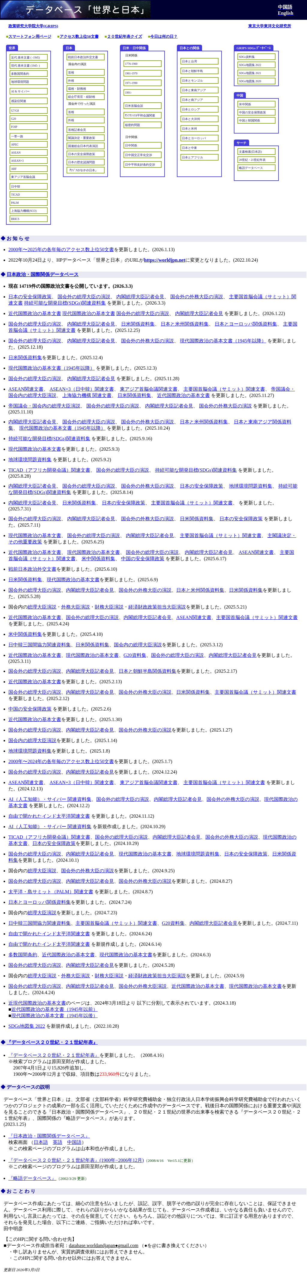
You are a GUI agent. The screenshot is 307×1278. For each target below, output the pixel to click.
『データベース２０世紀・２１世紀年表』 (52, 1042)
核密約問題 (132, 125)
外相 (71, 80)
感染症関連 (18, 101)
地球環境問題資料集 (30, 459)
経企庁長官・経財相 (81, 96)
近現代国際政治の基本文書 (37, 1003)
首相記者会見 (77, 129)
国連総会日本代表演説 (83, 146)
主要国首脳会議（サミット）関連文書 (224, 389)
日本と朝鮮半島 (192, 71)
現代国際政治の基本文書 (88, 313)
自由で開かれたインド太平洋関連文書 (49, 816)
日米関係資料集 (138, 323)
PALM (15, 202)
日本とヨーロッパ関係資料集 (246, 323)
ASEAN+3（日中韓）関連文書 (81, 389)
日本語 (41, 1142)
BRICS (15, 219)
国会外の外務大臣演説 (143, 986)
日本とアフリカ (192, 157)
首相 (71, 72)
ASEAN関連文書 (25, 389)
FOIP (14, 126)
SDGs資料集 (247, 57)
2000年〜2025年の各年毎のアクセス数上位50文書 (61, 249)
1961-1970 (131, 73)
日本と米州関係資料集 (185, 323)
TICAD (15, 194)
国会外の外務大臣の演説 (196, 296)
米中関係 (245, 104)
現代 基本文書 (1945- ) (25, 65)
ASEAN (16, 152)
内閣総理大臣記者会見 (140, 296)
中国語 (74, 1142)
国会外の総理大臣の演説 (84, 296)
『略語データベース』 (32, 1178)
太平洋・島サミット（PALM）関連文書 (50, 891)
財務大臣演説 (109, 606)
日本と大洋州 (191, 119)
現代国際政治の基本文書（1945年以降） (223, 340)
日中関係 (131, 145)
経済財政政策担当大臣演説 (157, 606)
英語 (57, 1142)
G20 (13, 118)
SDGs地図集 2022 (250, 65)
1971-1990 (131, 83)
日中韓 (15, 186)
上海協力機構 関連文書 (87, 395)
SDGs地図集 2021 (250, 73)
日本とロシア (191, 109)
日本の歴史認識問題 (81, 162)
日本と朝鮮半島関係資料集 (147, 671)
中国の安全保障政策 (252, 112)
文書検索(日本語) (250, 151)
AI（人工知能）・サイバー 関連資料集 (49, 799)
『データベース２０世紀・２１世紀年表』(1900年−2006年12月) (76, 1160)
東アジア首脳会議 (23, 177)
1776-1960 (131, 63)
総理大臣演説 (42, 606)
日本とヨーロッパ (194, 138)
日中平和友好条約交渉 (140, 164)
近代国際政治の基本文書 (34, 313)
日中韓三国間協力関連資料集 (39, 644)
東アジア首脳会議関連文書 (148, 389)
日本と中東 (189, 147)
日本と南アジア (192, 99)
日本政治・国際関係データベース (43, 274)
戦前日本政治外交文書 (83, 57)
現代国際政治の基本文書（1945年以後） (54, 1015)
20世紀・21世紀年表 (252, 159)
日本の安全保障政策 (81, 154)
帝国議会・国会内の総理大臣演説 (44, 405)
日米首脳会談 (134, 105)
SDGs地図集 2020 (250, 81)
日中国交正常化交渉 (138, 155)
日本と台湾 (189, 61)
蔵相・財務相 (77, 88)
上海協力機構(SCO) (24, 210)
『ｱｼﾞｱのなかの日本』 (83, 170)
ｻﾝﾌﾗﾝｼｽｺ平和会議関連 (140, 115)
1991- (128, 92)
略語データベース (251, 168)
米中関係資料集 (98, 558)
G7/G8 (15, 110)
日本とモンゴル (192, 80)
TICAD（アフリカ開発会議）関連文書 (49, 470)
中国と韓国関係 (249, 120)
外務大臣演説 (75, 606)
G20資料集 (135, 655)
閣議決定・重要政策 (81, 138)
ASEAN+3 (17, 160)
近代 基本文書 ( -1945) (25, 57)
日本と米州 (189, 128)
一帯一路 (17, 136)
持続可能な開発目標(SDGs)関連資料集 (65, 302)
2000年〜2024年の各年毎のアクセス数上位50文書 (61, 761)
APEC (14, 144)
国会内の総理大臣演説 (138, 644)
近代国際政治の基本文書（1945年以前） (54, 1009)
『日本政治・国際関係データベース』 (49, 1135)
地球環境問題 (20, 81)
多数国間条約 (20, 73)
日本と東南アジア (194, 90)
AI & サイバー (20, 91)
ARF (13, 168)
